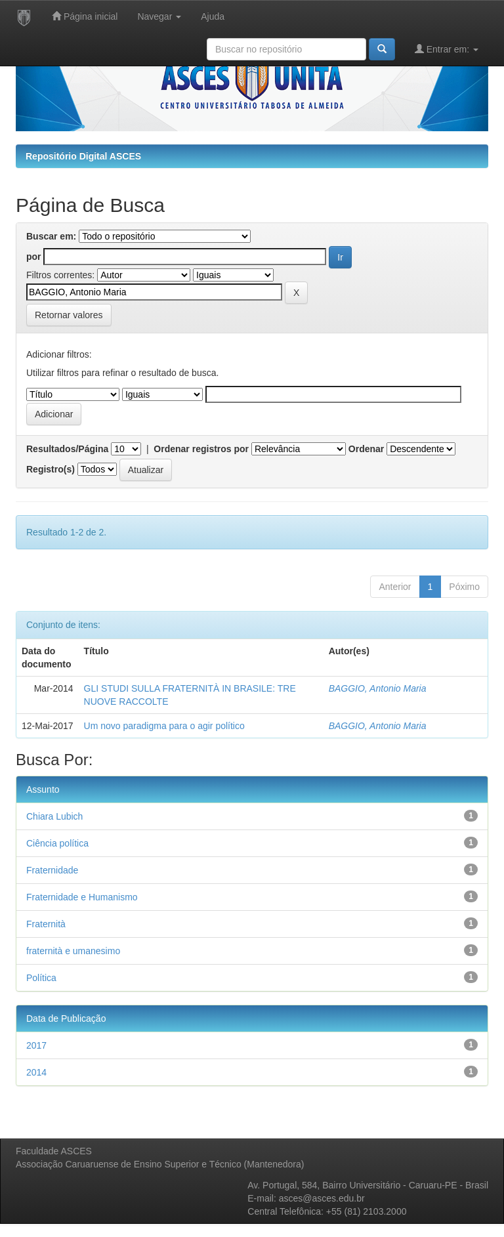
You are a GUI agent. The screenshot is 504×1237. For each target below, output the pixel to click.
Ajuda (212, 16)
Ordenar (366, 449)
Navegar (159, 16)
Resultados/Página (67, 449)
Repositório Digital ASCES (83, 156)
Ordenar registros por (201, 449)
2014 (36, 1072)
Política (41, 978)
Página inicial (84, 16)
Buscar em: (51, 236)
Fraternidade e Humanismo (82, 897)
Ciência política (57, 843)
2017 (36, 1045)
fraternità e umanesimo (73, 951)
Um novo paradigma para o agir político (164, 726)
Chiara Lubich (54, 816)
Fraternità (46, 924)
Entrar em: (446, 48)
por (33, 256)
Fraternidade (52, 870)
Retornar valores (69, 315)
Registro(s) (50, 469)
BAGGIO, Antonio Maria (378, 688)
